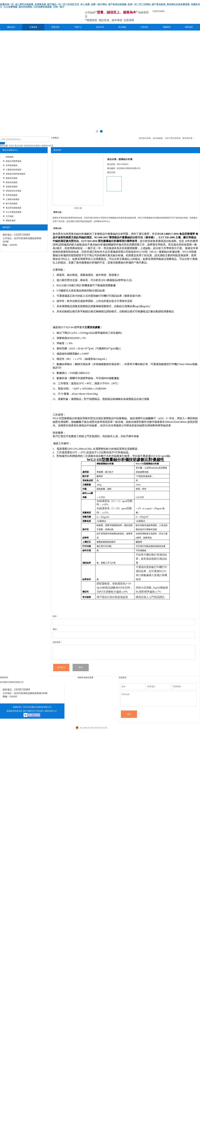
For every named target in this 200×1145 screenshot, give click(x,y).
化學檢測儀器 (11, 195)
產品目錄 (18, 146)
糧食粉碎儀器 (11, 178)
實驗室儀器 (10, 220)
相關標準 (167, 27)
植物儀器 (10, 157)
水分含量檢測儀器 (13, 212)
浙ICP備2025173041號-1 (34, 711)
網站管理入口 (51, 711)
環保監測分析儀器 (32, 146)
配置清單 (56, 27)
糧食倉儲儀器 (11, 182)
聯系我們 (189, 27)
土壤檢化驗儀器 (12, 199)
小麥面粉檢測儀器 (13, 169)
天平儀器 (10, 216)
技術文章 (100, 27)
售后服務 (122, 27)
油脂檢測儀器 (11, 186)
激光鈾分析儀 (79, 233)
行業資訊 (144, 27)
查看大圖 (78, 208)
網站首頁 (11, 27)
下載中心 (78, 27)
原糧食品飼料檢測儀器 (15, 174)
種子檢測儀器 (11, 203)
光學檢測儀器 (11, 165)
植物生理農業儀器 (13, 161)
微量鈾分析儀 (47, 146)
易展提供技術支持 (14, 711)
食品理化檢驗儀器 (13, 208)
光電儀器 (33, 27)
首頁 (11, 146)
